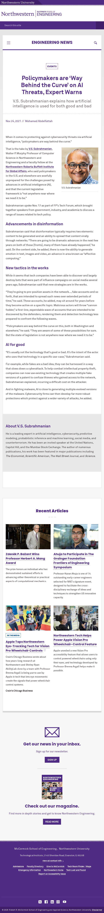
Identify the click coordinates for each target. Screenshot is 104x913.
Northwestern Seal (52, 887)
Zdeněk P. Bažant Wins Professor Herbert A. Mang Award (25, 558)
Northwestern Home (53, 870)
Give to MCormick (55, 867)
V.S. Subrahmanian (40, 149)
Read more (52, 822)
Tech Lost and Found (76, 870)
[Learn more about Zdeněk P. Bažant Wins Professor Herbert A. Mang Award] (28, 536)
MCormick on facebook (46, 902)
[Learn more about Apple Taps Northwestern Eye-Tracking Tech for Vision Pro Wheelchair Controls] (28, 618)
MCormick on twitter (39, 902)
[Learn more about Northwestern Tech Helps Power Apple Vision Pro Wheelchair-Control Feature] (76, 618)
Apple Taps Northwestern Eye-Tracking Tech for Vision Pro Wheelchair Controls (27, 646)
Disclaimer (97, 910)
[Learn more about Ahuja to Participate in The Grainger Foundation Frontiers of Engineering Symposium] (76, 536)
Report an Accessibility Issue (52, 874)
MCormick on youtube (64, 902)
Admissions (18, 867)
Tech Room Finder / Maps (79, 867)
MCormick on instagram (58, 902)
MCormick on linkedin (52, 902)
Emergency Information (29, 870)
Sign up (52, 760)
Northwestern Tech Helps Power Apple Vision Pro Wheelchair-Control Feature (75, 639)
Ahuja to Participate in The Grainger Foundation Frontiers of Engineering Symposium (74, 560)
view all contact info (52, 861)
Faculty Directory (35, 867)
